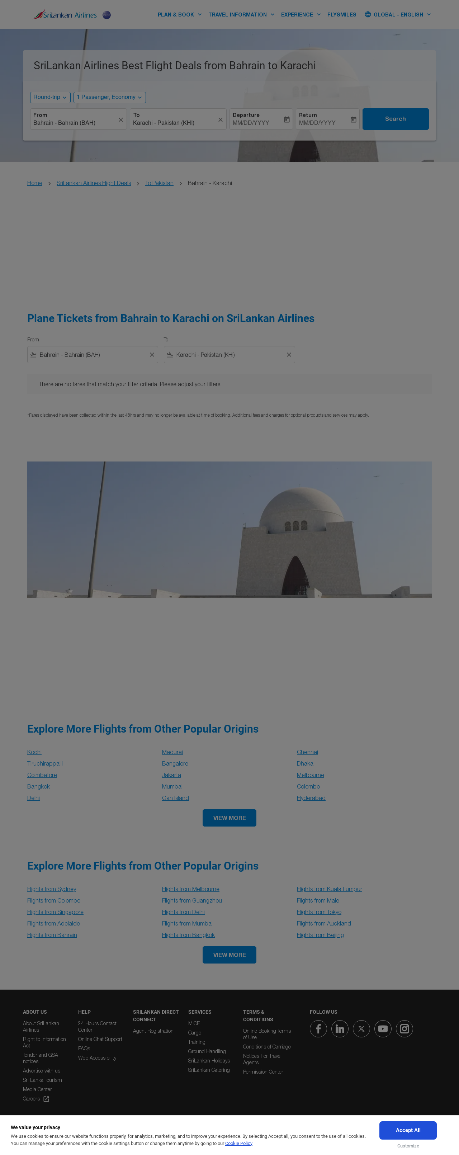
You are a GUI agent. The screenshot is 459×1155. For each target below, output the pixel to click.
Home (34, 183)
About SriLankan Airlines (41, 1026)
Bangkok (38, 786)
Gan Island (175, 798)
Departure (246, 115)
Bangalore (175, 763)
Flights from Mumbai (187, 923)
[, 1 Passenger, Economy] (106, 97)
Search (395, 118)
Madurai (172, 752)
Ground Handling (207, 1051)
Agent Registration (153, 1031)
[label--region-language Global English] (398, 14)
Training (196, 1042)
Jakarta (171, 775)
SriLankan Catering (209, 1070)
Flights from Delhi (183, 912)
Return (308, 115)
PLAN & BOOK (181, 14)
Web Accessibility (97, 1058)
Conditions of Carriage (267, 1046)
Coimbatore (42, 775)
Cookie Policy (238, 1143)
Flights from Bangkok (188, 935)
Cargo (194, 1032)
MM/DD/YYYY (251, 123)
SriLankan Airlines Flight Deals (94, 183)
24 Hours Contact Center (97, 1026)
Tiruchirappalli (45, 763)
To (136, 115)
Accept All (408, 1130)
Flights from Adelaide (53, 923)
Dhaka (305, 763)
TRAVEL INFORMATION (243, 14)
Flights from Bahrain (52, 935)
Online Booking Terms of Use (267, 1034)
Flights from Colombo (53, 900)
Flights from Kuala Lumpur (329, 889)
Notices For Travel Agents (262, 1059)
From (40, 115)
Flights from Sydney (51, 889)
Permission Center (263, 1072)
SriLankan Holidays (209, 1060)
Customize (408, 1146)
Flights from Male (318, 900)
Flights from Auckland (324, 923)
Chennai (307, 752)
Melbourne (310, 775)
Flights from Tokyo (319, 912)
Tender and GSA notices (40, 1058)
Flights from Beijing (320, 935)
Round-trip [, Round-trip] (46, 97)
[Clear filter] (152, 354)
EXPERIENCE (303, 14)
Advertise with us (41, 1071)
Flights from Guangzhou (192, 900)
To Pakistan (159, 183)
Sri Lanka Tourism (42, 1080)
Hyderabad (311, 798)
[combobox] (75, 123)
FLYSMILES (341, 14)
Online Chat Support (100, 1039)
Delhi (33, 798)
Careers (36, 1099)
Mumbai (172, 786)
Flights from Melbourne (190, 889)
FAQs (84, 1048)
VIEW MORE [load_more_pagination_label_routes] (229, 817)
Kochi (34, 752)
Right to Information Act (44, 1042)
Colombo (308, 786)
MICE (194, 1023)
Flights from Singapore (55, 912)
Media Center (37, 1089)
